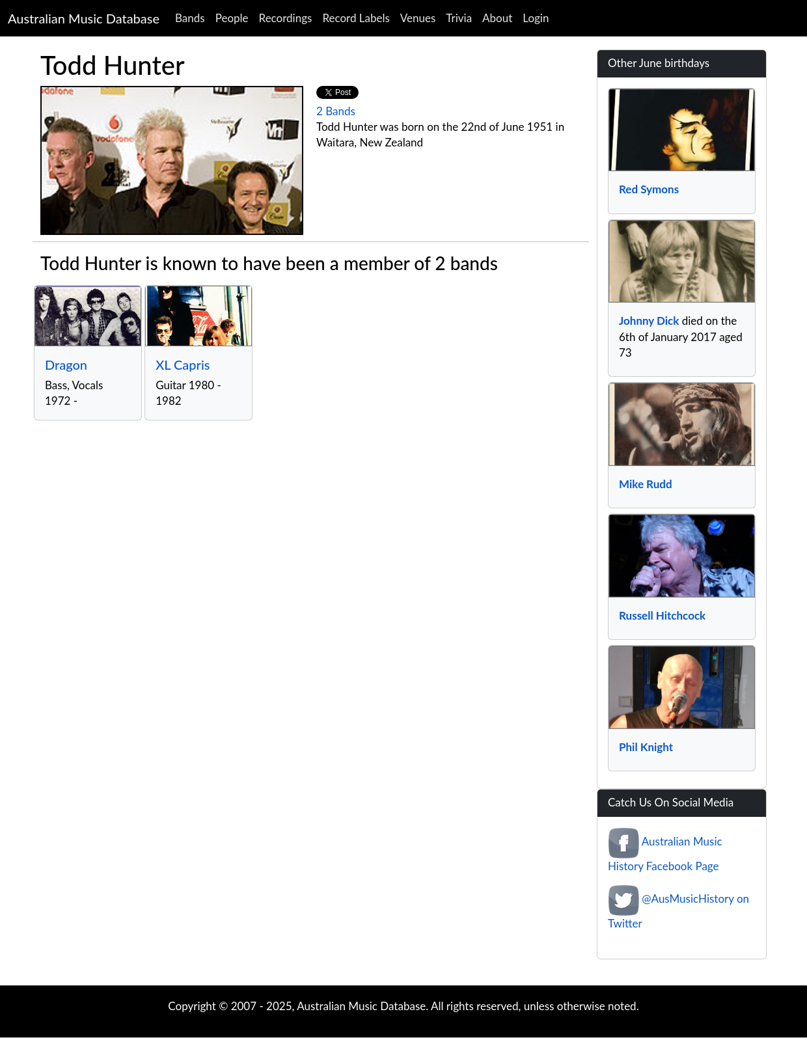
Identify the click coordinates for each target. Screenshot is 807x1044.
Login (536, 18)
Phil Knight (646, 747)
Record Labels (355, 18)
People (232, 18)
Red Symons (649, 189)
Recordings (285, 18)
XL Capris (183, 364)
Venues (418, 18)
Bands (190, 18)
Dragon (66, 364)
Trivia (459, 18)
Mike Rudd (645, 484)
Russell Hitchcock (662, 615)
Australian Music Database (83, 18)
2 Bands (335, 111)
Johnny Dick (649, 320)
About (497, 18)
